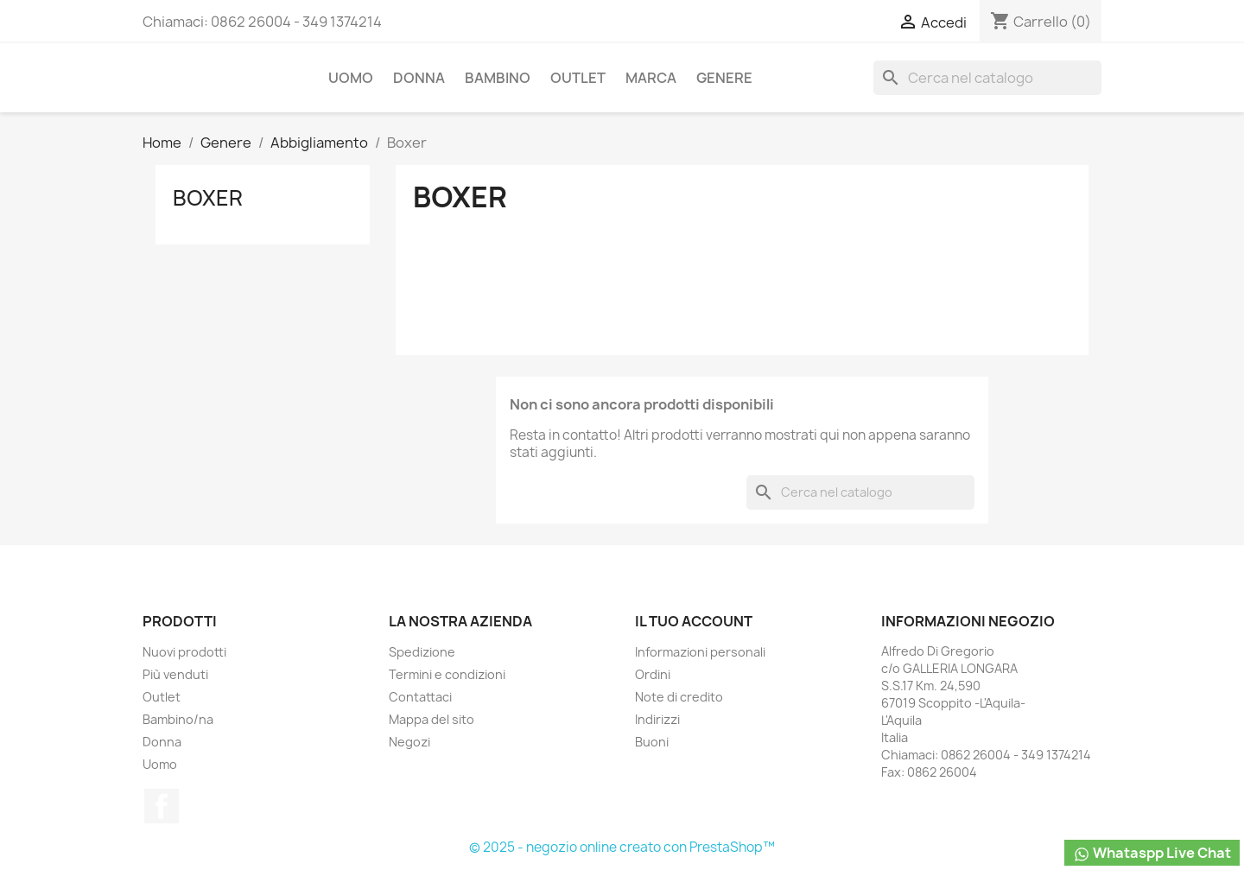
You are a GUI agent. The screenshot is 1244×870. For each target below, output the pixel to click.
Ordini (652, 674)
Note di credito (679, 697)
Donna (419, 77)
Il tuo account (693, 621)
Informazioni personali (700, 652)
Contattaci (420, 697)
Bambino (497, 77)
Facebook (161, 806)
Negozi (409, 741)
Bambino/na (178, 719)
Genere (724, 77)
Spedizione (422, 652)
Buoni (652, 741)
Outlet (578, 77)
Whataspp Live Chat (1152, 853)
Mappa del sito (431, 719)
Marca (650, 77)
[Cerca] (987, 77)
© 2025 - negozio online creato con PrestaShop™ (622, 847)
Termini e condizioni (447, 674)
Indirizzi (657, 719)
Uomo (350, 77)
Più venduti (175, 674)
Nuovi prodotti (184, 652)
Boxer (208, 198)
